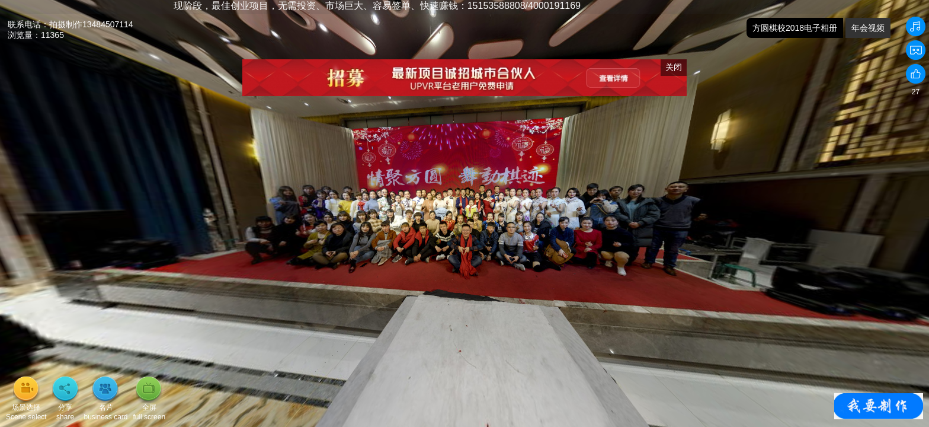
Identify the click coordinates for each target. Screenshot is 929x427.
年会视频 (868, 28)
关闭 (673, 67)
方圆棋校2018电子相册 (794, 28)
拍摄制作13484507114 (91, 24)
